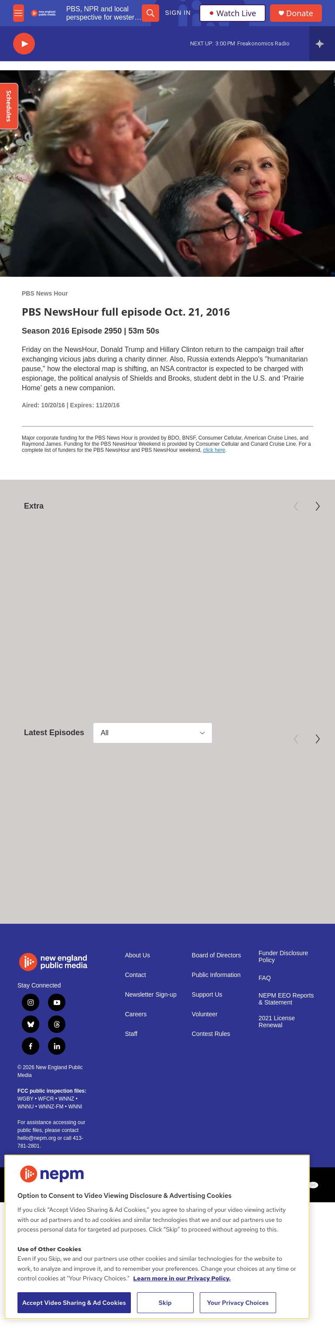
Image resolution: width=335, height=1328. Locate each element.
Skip (165, 1303)
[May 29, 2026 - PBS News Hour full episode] (56, 784)
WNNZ (66, 1099)
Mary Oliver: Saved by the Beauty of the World (166, 614)
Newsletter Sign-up (150, 994)
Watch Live (232, 13)
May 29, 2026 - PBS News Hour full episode (54, 847)
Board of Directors (216, 955)
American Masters (148, 596)
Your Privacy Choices (238, 1303)
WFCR (46, 1099)
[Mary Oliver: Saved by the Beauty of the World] (167, 552)
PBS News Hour (45, 293)
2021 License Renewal (277, 1021)
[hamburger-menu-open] (18, 13)
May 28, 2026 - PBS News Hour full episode (165, 847)
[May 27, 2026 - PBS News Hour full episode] (278, 784)
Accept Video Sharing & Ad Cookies (74, 1303)
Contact (135, 974)
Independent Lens (259, 596)
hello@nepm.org (36, 1138)
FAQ (265, 977)
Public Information (216, 974)
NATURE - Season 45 (50, 609)
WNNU (25, 1107)
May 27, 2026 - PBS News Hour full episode (275, 847)
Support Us (207, 994)
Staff (131, 1033)
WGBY (25, 1099)
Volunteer (205, 1014)
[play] (24, 44)
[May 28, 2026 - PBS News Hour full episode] (167, 784)
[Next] (317, 506)
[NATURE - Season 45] (56, 552)
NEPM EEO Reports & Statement (286, 998)
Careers (136, 1014)
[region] (157, 1237)
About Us (137, 955)
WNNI (75, 1107)
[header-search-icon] (150, 13)
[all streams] (322, 43)
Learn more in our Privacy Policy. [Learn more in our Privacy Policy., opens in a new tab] (182, 1278)
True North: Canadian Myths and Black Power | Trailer (277, 618)
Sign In (178, 12)
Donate (299, 13)
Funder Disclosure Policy (283, 956)
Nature (20, 596)
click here (214, 450)
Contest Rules (211, 1033)
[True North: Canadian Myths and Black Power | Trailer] (278, 552)
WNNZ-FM (50, 1107)
